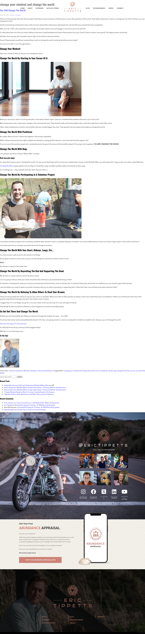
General (12, 370)
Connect (120, 8)
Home (23, 8)
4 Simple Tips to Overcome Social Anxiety (31, 409)
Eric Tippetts (8, 405)
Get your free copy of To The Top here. (13, 323)
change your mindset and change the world (79, 370)
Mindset (26, 370)
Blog (88, 8)
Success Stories (52, 8)
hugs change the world (121, 370)
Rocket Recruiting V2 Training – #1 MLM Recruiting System (35, 405)
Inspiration (19, 370)
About (30, 8)
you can (132, 370)
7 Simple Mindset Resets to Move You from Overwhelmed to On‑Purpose (29, 392)
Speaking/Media (99, 8)
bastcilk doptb (9, 409)
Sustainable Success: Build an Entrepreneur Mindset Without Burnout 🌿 (29, 385)
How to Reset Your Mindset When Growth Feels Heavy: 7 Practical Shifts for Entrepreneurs (35, 387)
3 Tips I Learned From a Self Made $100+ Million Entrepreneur (37, 403)
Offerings (40, 8)
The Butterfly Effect (6, 166)
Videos (111, 8)
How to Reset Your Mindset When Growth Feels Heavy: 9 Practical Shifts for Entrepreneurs (35, 390)
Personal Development (46, 370)
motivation (33, 370)
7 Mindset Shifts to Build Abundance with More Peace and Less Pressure (28, 394)
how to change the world (103, 370)
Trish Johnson (8, 403)
